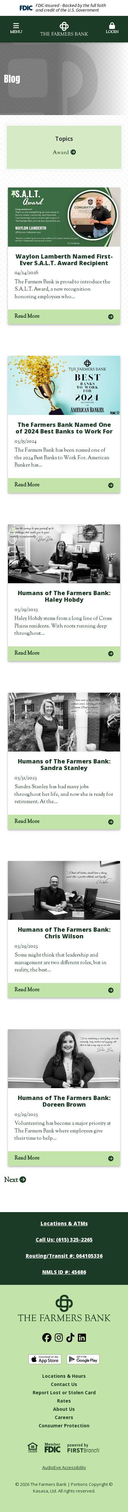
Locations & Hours (64, 1376)
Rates (64, 1401)
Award (60, 152)
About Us (64, 1409)
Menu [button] (16, 28)
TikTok (70, 1337)
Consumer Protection (64, 1425)
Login (112, 28)
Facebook (46, 1337)
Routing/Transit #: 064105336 (64, 1255)
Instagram (59, 1337)
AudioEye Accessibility (64, 1467)
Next (11, 1180)
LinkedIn (82, 1337)
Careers (64, 1417)
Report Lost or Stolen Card (64, 1392)
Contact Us (64, 1384)
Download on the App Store (44, 1359)
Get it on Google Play (83, 1359)
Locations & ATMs (64, 1223)
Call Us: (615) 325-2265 (64, 1239)
